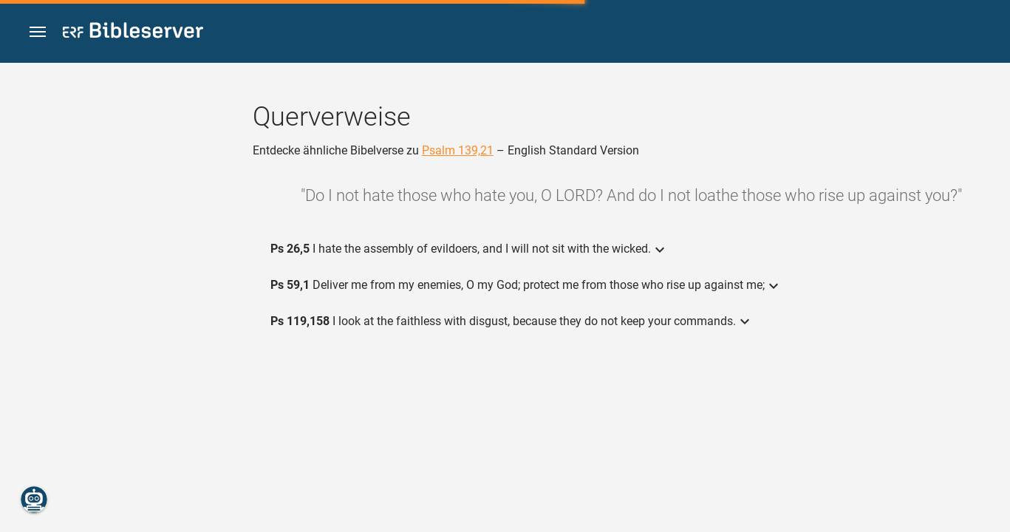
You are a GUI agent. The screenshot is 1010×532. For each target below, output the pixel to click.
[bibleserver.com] (133, 33)
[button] (38, 32)
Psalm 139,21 (458, 150)
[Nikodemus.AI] (34, 499)
